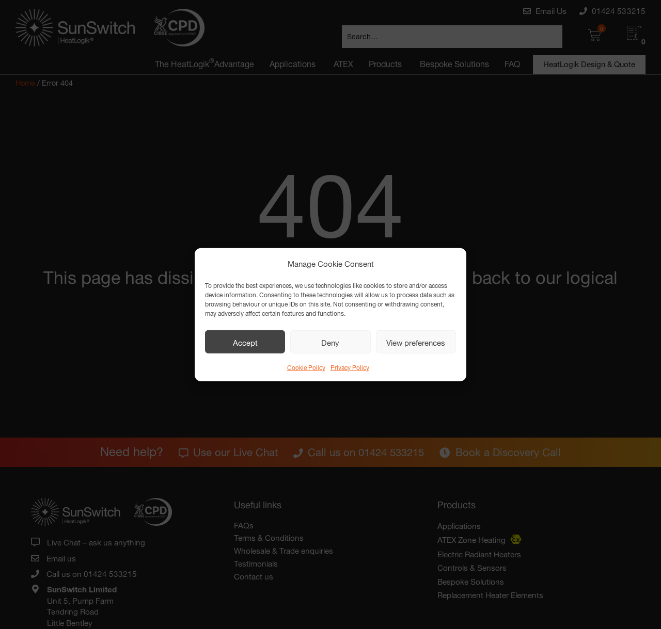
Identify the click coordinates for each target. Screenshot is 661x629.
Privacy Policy (349, 367)
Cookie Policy (306, 367)
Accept (245, 341)
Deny (330, 341)
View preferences (415, 341)
